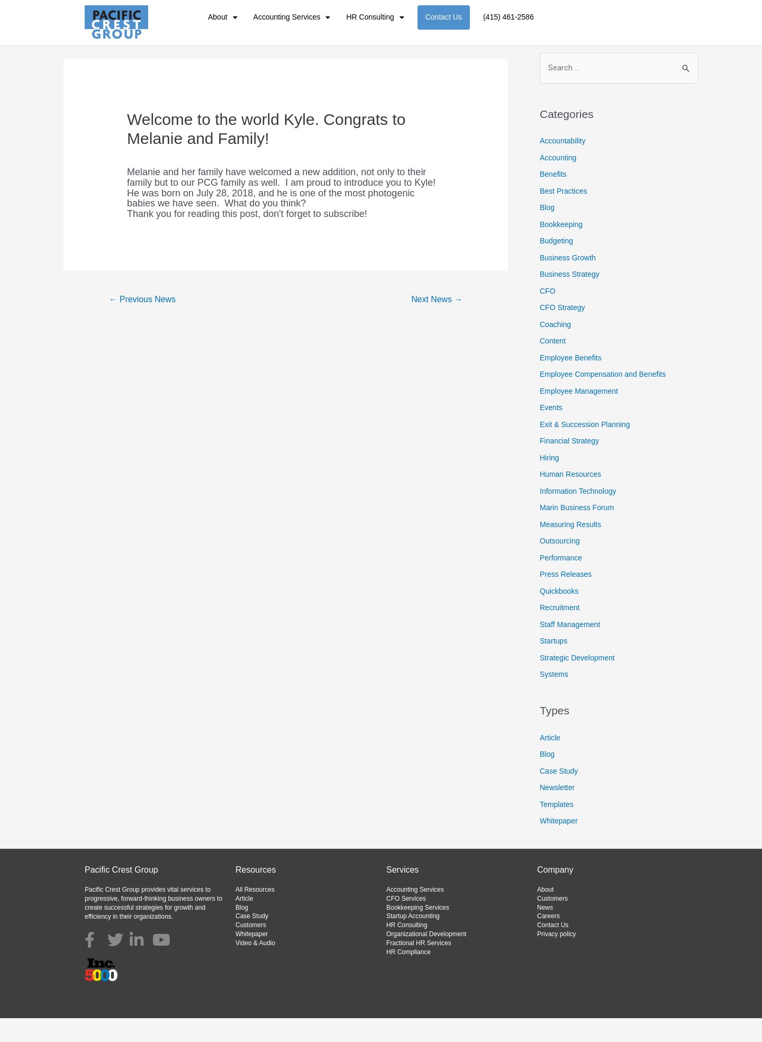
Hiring (549, 481)
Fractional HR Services (418, 967)
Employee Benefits (571, 381)
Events (551, 431)
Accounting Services (292, 17)
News (545, 931)
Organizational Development (426, 958)
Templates (557, 828)
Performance (561, 581)
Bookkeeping (561, 248)
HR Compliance (408, 976)
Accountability (562, 164)
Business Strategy (570, 298)
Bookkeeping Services (417, 931)
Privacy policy (556, 958)
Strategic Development (577, 681)
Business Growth (568, 281)
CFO (548, 315)
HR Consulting (375, 17)
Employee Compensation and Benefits (603, 398)
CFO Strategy (562, 331)
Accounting (558, 181)
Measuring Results (570, 548)
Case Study (559, 795)
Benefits (553, 198)
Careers (548, 940)
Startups (553, 664)
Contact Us (443, 17)
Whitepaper (559, 845)
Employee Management (579, 415)
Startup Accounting (413, 940)
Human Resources (570, 498)
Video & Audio (255, 967)
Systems (554, 698)
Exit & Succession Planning (585, 448)
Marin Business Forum (577, 531)
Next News (436, 323)
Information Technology (578, 515)
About (223, 17)
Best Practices (563, 215)
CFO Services (406, 922)
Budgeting (556, 264)
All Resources (255, 913)
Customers (250, 949)
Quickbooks (559, 615)
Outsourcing (559, 564)
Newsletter (557, 812)
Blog (547, 231)
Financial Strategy (569, 464)
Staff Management (570, 648)
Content (553, 364)
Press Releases (566, 598)
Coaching (555, 348)
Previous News (142, 323)
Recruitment (559, 631)
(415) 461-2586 (508, 17)
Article (550, 761)
